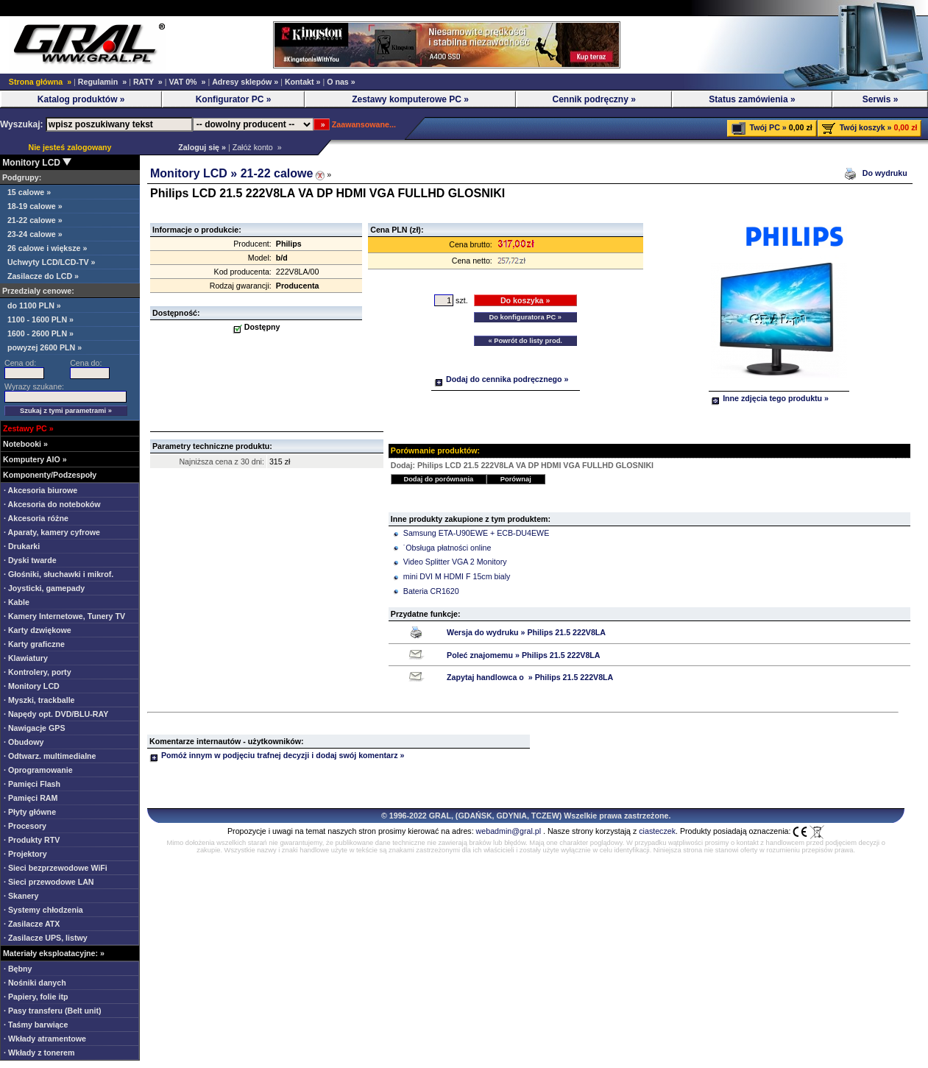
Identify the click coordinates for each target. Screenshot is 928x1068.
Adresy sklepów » (245, 81)
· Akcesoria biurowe (40, 490)
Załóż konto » (257, 147)
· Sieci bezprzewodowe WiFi (55, 867)
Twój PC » (768, 127)
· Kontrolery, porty (37, 672)
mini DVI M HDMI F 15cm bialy (457, 576)
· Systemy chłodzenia (43, 909)
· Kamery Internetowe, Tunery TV (64, 616)
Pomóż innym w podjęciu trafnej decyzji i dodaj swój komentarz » (276, 755)
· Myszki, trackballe (39, 700)
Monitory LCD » (195, 173)
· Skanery (21, 895)
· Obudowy (23, 742)
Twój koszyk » (865, 127)
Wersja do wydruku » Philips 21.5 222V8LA (526, 632)
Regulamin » (102, 81)
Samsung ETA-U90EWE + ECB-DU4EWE (476, 532)
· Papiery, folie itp (36, 996)
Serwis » (881, 99)
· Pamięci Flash (32, 783)
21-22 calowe (277, 173)
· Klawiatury (26, 658)
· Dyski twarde (30, 560)
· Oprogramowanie (38, 769)
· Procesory (25, 825)
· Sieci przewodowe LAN (49, 881)
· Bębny (18, 968)
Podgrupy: (20, 177)
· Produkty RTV (32, 839)
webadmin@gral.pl (508, 831)
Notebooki (22, 443)
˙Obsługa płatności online (447, 547)
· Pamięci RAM (30, 797)
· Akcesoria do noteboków (52, 504)
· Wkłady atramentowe (45, 1038)
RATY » (148, 81)
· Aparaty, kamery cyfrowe (52, 532)
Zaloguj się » (199, 147)
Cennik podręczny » (593, 99)
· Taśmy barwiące (36, 1024)
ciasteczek (657, 831)
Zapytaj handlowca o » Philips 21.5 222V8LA (530, 677)
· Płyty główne (30, 811)
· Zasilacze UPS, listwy (46, 937)
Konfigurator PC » (234, 99)
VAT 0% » (187, 81)
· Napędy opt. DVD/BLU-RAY (56, 714)
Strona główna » (40, 81)
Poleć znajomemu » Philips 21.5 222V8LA (523, 655)
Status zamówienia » (752, 99)
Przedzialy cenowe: (37, 290)
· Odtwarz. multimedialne (50, 756)
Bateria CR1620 (431, 591)
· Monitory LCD (32, 686)
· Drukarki (22, 546)
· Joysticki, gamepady (44, 588)
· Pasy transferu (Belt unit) (53, 1010)
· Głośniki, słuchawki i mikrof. (58, 574)
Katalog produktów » (81, 99)
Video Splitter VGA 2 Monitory (455, 561)
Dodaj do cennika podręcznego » (501, 379)
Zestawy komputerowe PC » (410, 99)
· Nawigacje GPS (34, 728)
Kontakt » (303, 81)
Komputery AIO (31, 459)
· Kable (16, 602)
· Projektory (25, 853)
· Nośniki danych (35, 982)
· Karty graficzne (34, 644)
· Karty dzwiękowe (37, 630)
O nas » (341, 81)
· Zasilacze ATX (32, 923)
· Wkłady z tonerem (39, 1052)
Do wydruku (886, 173)
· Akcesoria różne (36, 518)
